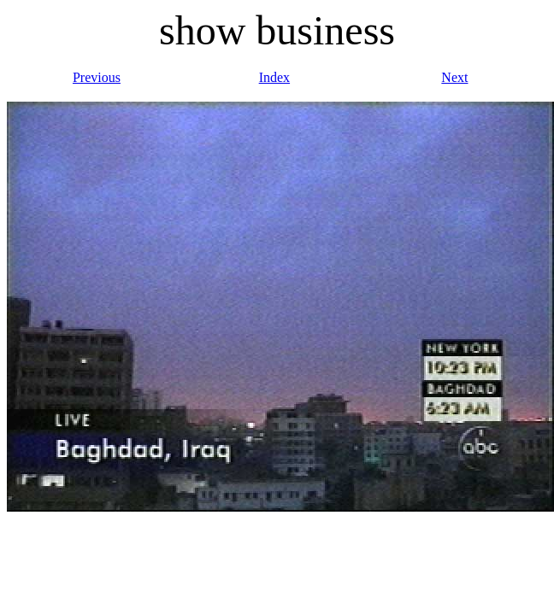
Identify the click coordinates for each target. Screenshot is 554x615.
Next (454, 77)
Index (274, 77)
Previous (97, 77)
